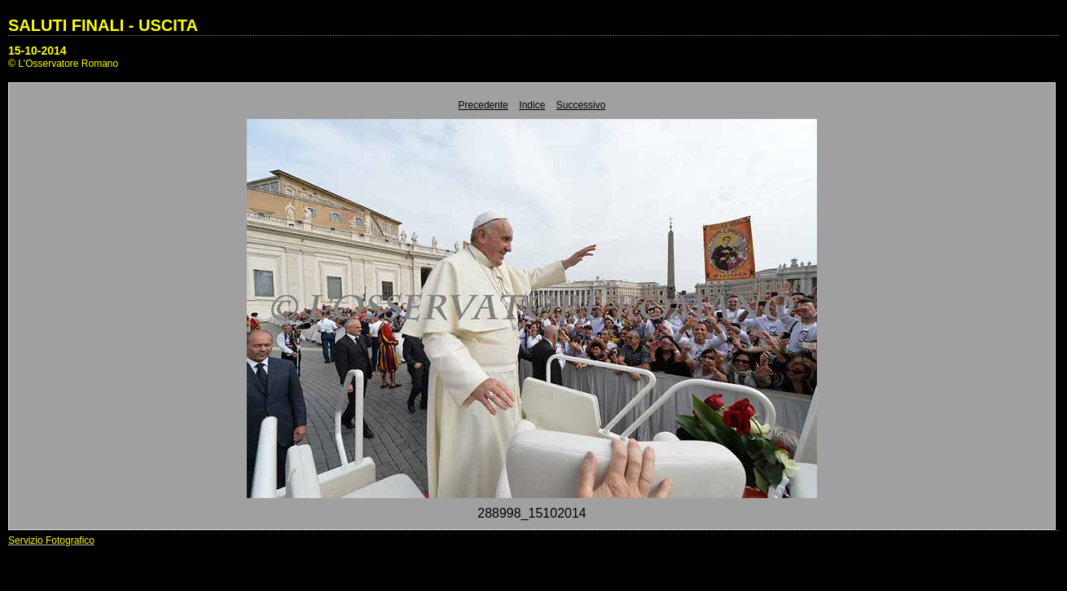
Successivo (581, 105)
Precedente (483, 105)
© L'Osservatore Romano (63, 63)
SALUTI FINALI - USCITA (103, 25)
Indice (532, 105)
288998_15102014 (531, 513)
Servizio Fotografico (51, 540)
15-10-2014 (37, 50)
